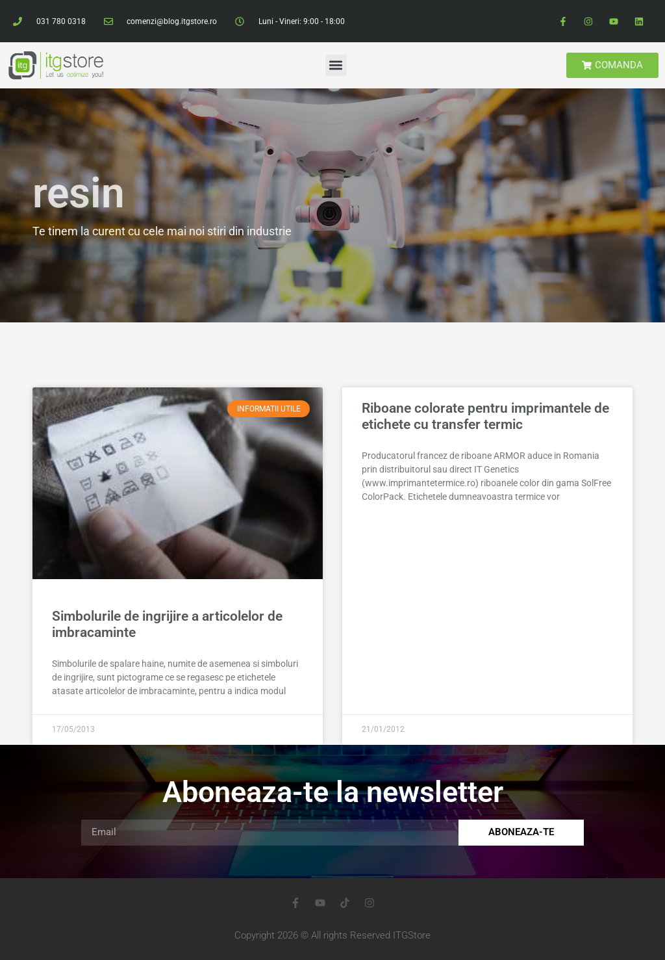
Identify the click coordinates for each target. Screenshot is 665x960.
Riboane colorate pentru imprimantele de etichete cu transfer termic (485, 416)
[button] (336, 65)
